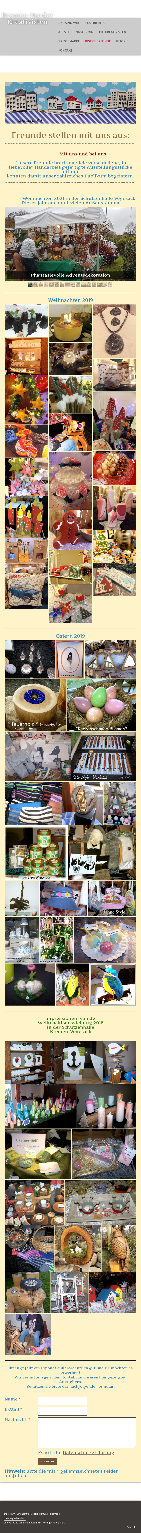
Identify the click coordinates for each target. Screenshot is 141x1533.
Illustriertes (93, 23)
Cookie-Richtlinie (39, 1513)
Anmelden (132, 1527)
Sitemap (54, 1513)
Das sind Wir (68, 23)
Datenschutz (23, 1513)
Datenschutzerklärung (88, 1452)
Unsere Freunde (97, 41)
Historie (121, 41)
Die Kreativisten (112, 32)
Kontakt (65, 50)
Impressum (9, 1513)
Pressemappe (69, 41)
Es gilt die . (77, 1452)
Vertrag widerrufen (15, 1518)
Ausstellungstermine (76, 32)
